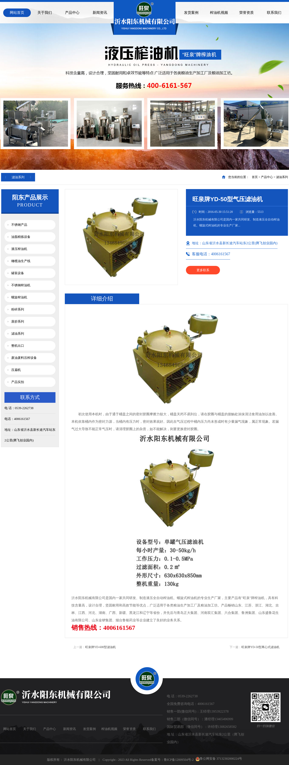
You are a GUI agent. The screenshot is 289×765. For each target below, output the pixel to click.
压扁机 (16, 370)
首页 (255, 177)
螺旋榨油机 (19, 297)
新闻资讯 (100, 13)
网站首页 (17, 13)
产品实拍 (17, 382)
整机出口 (17, 345)
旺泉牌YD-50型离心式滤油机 (260, 647)
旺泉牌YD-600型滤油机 (100, 647)
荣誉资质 (246, 13)
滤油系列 (282, 177)
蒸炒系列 (17, 321)
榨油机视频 (219, 13)
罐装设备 (17, 273)
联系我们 (274, 13)
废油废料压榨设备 (24, 357)
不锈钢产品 (19, 224)
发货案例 (191, 13)
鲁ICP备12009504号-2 (179, 759)
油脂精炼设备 (20, 237)
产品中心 (72, 13)
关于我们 (44, 13)
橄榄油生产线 (20, 261)
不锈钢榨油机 (20, 285)
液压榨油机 (19, 249)
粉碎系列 (17, 309)
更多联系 (203, 270)
